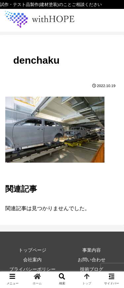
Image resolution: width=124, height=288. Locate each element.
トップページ (32, 250)
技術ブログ (91, 269)
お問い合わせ (91, 259)
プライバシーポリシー (32, 269)
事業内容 (91, 250)
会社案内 (32, 259)
